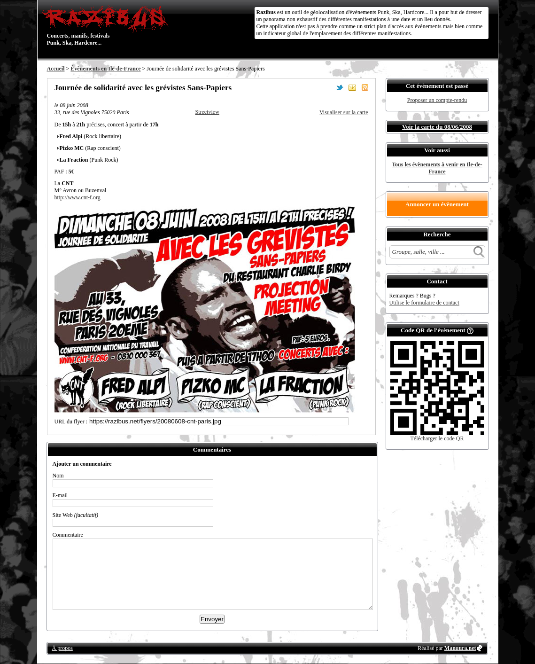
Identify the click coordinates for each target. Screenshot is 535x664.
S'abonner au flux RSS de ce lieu (365, 87)
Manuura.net (460, 648)
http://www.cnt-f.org (77, 197)
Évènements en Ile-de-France (105, 68)
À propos (62, 648)
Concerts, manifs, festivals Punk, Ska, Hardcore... (108, 25)
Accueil (56, 68)
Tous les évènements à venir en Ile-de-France (437, 168)
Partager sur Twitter (339, 87)
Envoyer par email (352, 87)
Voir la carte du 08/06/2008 (437, 126)
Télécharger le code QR (437, 438)
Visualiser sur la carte (343, 112)
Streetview (207, 112)
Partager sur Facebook (327, 87)
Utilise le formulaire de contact (424, 302)
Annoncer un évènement (437, 204)
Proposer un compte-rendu (437, 100)
